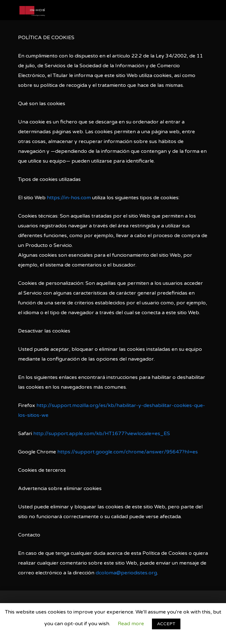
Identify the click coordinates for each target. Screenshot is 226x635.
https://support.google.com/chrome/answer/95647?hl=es (127, 452)
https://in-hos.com (69, 198)
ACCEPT (166, 623)
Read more (131, 623)
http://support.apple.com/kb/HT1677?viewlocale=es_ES (101, 433)
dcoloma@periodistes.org (126, 573)
